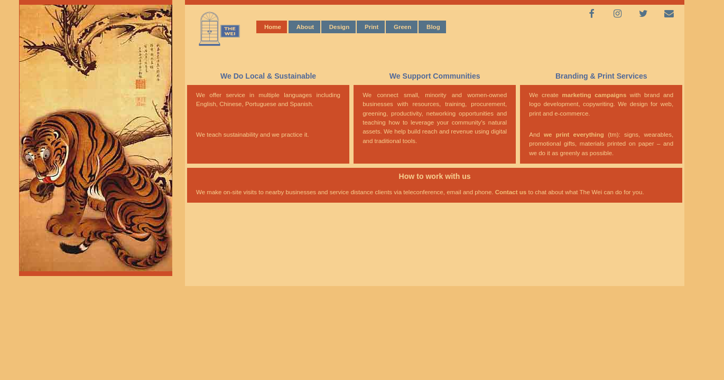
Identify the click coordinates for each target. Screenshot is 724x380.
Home (272, 26)
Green (402, 26)
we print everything (572, 134)
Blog (433, 26)
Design (339, 26)
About (305, 26)
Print (371, 26)
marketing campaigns (594, 95)
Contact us (511, 192)
